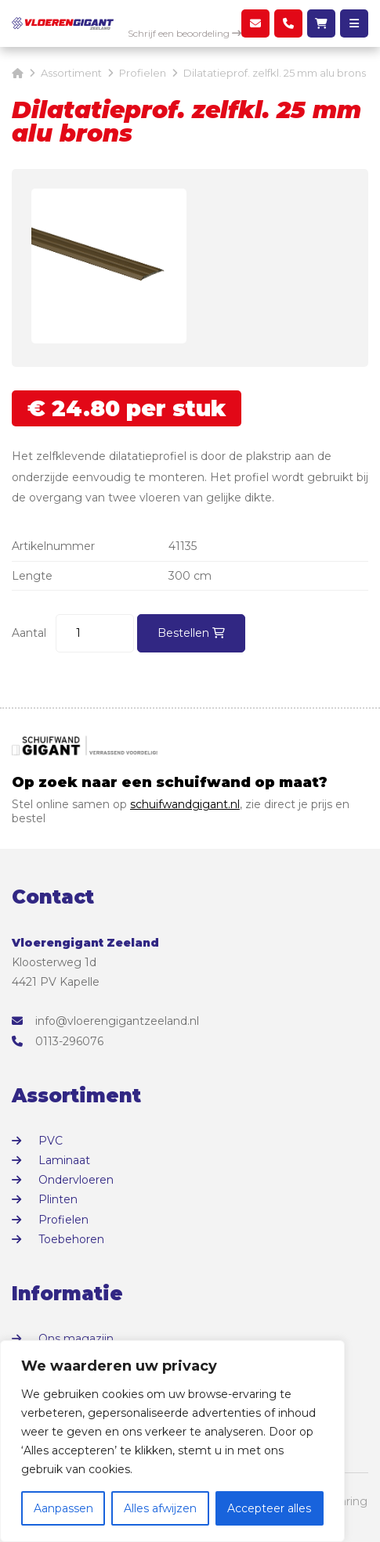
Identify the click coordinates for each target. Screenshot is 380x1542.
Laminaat (64, 1160)
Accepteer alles (269, 1508)
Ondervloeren (76, 1180)
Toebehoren (71, 1239)
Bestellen (191, 633)
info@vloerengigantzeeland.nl (105, 1021)
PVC (50, 1141)
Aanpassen (63, 1508)
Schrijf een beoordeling (184, 33)
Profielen (63, 1220)
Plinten (58, 1199)
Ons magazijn (76, 1339)
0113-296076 (57, 1041)
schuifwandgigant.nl (185, 804)
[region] (172, 1441)
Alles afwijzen (160, 1508)
